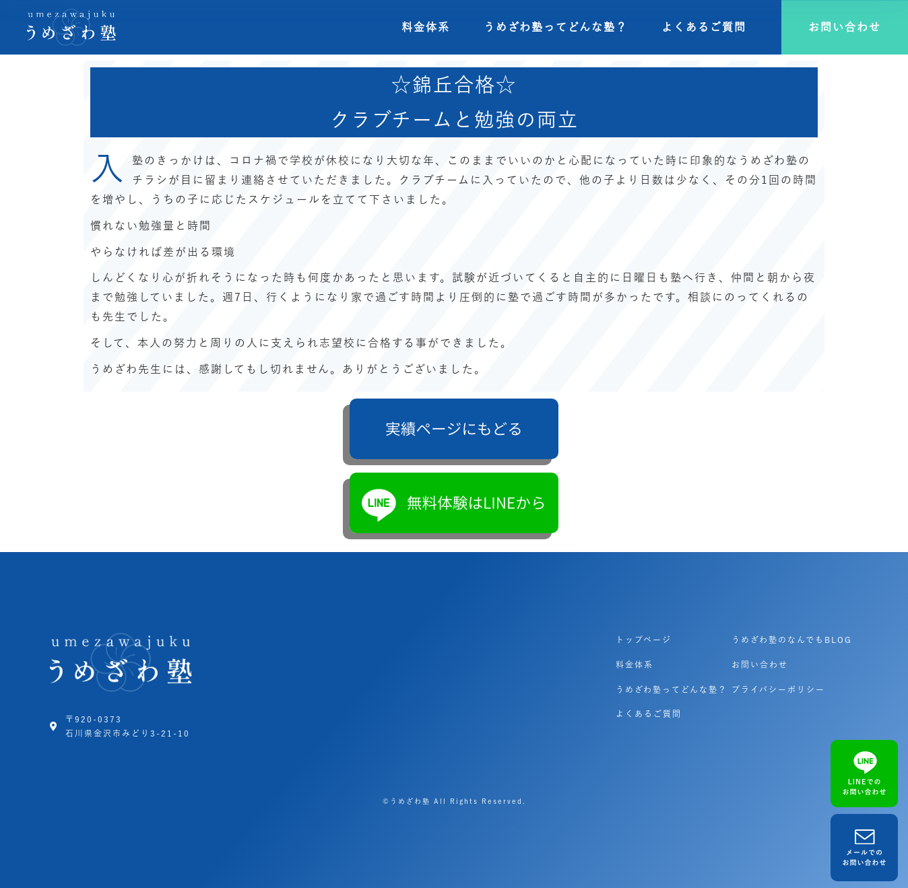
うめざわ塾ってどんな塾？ (556, 27)
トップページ (644, 640)
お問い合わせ (760, 664)
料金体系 (425, 27)
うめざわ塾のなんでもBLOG (792, 640)
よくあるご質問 (703, 27)
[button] (844, 27)
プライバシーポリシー (778, 689)
